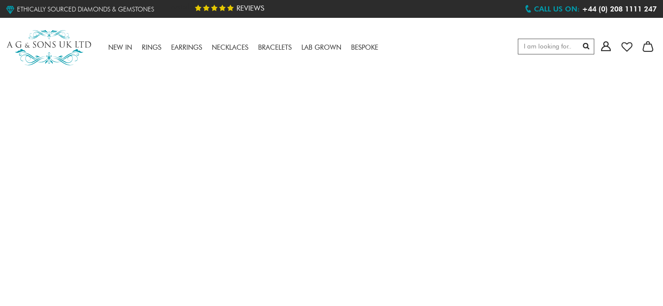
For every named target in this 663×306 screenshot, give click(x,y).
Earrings (186, 48)
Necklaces (230, 48)
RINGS (151, 48)
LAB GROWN (321, 48)
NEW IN (120, 48)
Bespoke (364, 48)
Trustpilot (182, 7)
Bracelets (275, 48)
